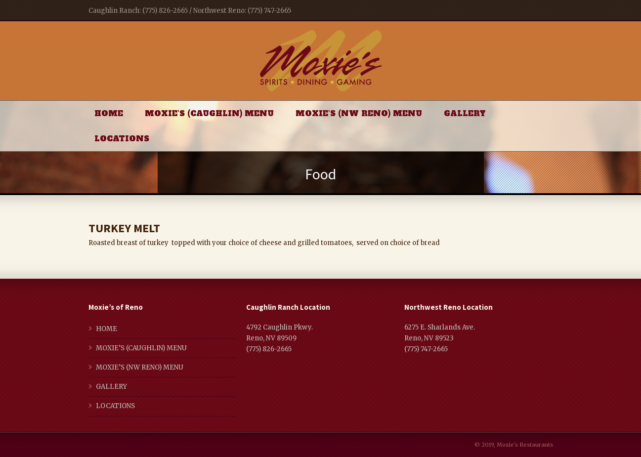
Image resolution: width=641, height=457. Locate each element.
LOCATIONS (121, 138)
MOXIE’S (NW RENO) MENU (359, 113)
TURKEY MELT (124, 228)
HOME (108, 113)
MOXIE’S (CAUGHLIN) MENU (209, 113)
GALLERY (465, 113)
